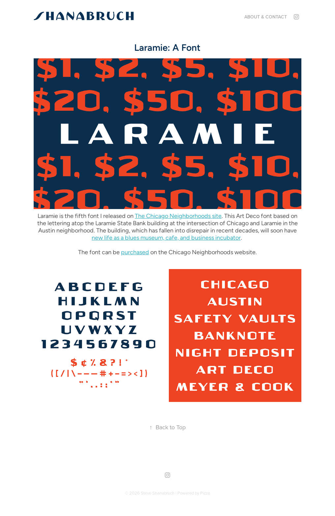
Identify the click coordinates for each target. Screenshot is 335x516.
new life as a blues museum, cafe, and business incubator (166, 237)
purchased (135, 252)
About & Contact (265, 17)
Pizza (205, 493)
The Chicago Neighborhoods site (178, 215)
